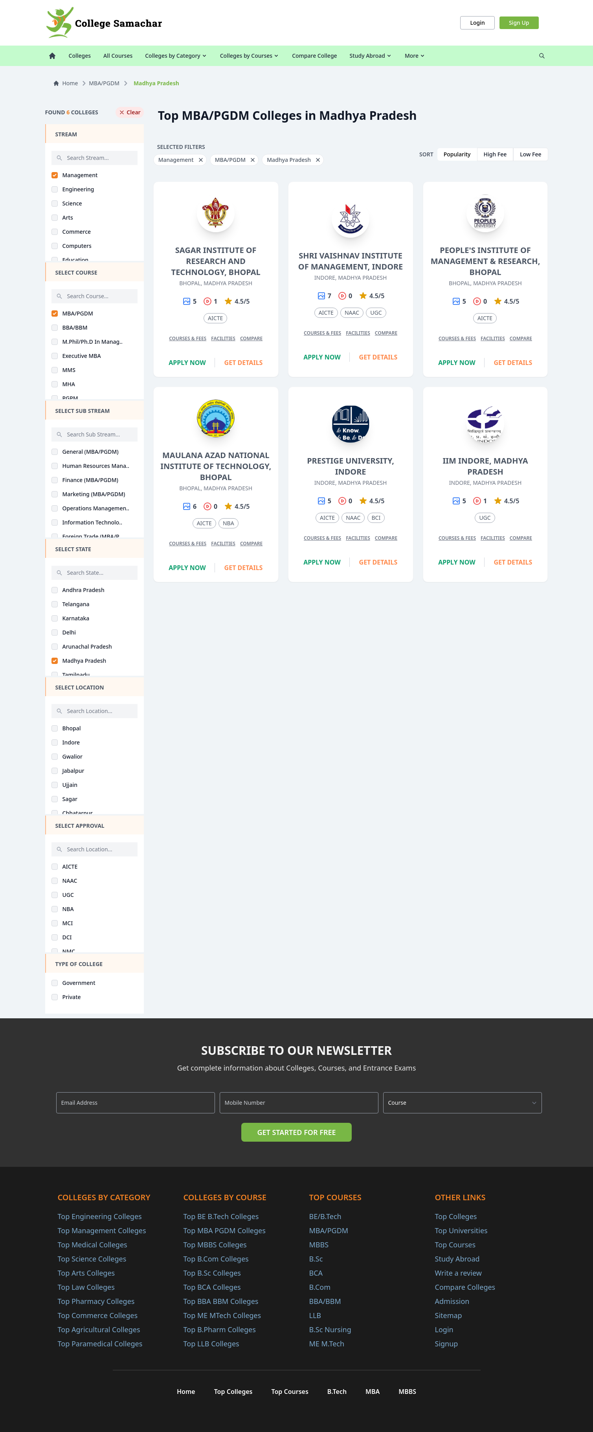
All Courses (117, 55)
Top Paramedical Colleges (100, 1343)
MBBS (319, 1244)
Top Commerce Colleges (98, 1315)
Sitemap (448, 1315)
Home (65, 83)
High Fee (495, 154)
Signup (446, 1343)
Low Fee (530, 154)
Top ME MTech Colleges (222, 1315)
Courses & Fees (187, 338)
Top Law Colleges (86, 1287)
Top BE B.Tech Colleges (221, 1216)
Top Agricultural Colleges (99, 1329)
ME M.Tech (327, 1343)
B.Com (320, 1287)
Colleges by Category (176, 55)
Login (477, 22)
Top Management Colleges (102, 1230)
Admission (452, 1301)
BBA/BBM (325, 1301)
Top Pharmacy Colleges (96, 1301)
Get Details (243, 362)
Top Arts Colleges (86, 1273)
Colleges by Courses (249, 55)
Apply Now (187, 362)
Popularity (457, 154)
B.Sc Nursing (330, 1329)
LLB (315, 1315)
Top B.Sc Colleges (212, 1273)
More (415, 55)
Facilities (223, 338)
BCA (316, 1273)
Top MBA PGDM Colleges (225, 1230)
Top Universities (461, 1230)
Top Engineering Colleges (100, 1216)
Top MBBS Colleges (215, 1244)
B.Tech (337, 1391)
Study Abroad (371, 55)
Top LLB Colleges (211, 1343)
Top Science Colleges (92, 1258)
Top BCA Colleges (212, 1287)
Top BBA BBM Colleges (221, 1301)
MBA (372, 1391)
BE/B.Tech (325, 1216)
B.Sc (316, 1258)
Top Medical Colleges (92, 1244)
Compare (251, 338)
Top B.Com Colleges (216, 1258)
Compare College (314, 55)
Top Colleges (456, 1216)
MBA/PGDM (104, 83)
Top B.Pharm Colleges (220, 1329)
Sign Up (519, 22)
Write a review (458, 1273)
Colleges (80, 55)
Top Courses (455, 1244)
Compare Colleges (465, 1287)
